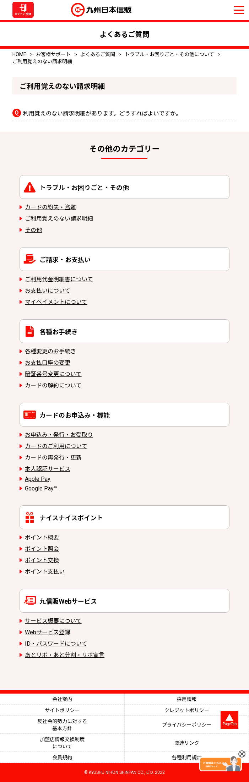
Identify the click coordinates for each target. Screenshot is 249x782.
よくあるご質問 (97, 54)
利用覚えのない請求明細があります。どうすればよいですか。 (102, 113)
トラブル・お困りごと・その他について (169, 54)
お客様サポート (53, 54)
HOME (19, 54)
